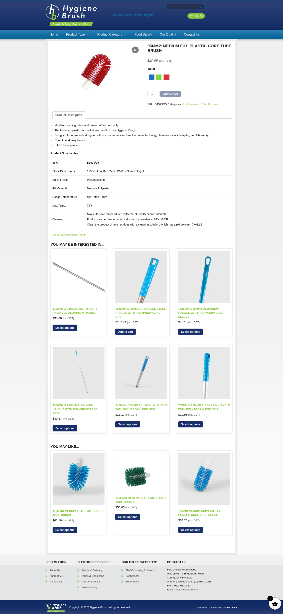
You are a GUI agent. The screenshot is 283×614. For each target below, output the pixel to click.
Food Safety (143, 34)
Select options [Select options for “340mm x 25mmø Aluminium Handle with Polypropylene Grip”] (127, 424)
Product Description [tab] (68, 115)
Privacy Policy (90, 587)
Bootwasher (132, 575)
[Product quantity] (153, 93)
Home (54, 34)
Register (149, 15)
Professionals (191, 104)
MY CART (196, 16)
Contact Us (192, 34)
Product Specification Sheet (68, 234)
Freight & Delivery (92, 570)
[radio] (151, 77)
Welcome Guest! (123, 15)
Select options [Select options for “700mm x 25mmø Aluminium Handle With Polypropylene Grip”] (190, 424)
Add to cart (170, 94)
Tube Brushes (209, 104)
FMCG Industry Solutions (140, 570)
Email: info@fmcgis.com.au (183, 589)
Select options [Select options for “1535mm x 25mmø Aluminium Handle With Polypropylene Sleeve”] (190, 331)
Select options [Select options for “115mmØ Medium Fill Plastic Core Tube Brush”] (65, 530)
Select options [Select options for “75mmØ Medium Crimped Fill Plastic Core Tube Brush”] (190, 530)
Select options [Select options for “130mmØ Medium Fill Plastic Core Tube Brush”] (127, 517)
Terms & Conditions (93, 575)
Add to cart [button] (125, 331)
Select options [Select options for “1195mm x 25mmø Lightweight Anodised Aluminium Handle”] (65, 327)
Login (138, 15)
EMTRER (231, 607)
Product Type (77, 34)
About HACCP (58, 575)
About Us (55, 570)
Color (151, 69)
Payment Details (91, 581)
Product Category (112, 34)
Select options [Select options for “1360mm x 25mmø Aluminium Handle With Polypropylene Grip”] (65, 428)
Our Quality (168, 34)
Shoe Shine (132, 581)
